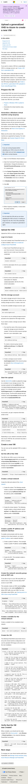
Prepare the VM (6, 41)
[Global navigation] (1, 2)
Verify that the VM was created (9, 46)
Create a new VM (6, 45)
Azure (6, 20)
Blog (20, 775)
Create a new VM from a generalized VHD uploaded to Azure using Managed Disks (13, 84)
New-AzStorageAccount (17, 363)
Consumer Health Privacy (7, 779)
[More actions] (25, 20)
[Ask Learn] (22, 20)
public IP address (5, 538)
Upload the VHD (6, 43)
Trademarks (4, 782)
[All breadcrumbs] (2, 20)
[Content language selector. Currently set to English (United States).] (8, 768)
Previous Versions (13, 775)
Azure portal (14, 733)
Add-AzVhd (9, 381)
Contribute (3, 777)
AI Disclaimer (4, 775)
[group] (15, 290)
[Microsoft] (14, 2)
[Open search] (21, 2)
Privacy (9, 777)
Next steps (4, 48)
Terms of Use (19, 779)
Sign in (25, 2)
